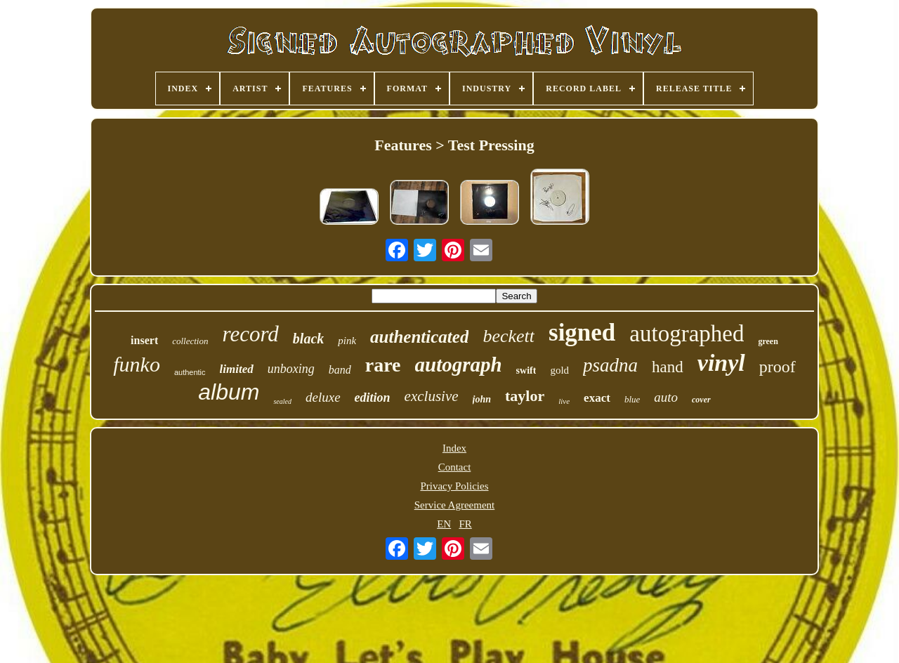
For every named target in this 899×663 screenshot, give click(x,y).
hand (667, 367)
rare (383, 365)
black (308, 338)
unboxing (291, 369)
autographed (686, 333)
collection (190, 341)
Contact (454, 467)
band (340, 370)
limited (237, 369)
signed (582, 332)
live (564, 401)
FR (465, 524)
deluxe (323, 397)
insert (144, 340)
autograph (458, 364)
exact (597, 398)
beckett (508, 336)
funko (136, 364)
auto (666, 397)
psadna (610, 365)
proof (777, 366)
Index (454, 448)
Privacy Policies (454, 486)
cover (701, 400)
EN (444, 524)
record (250, 334)
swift (526, 370)
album (228, 392)
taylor (524, 396)
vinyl (721, 363)
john (482, 399)
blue (632, 399)
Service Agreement (454, 505)
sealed (282, 401)
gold (559, 370)
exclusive (432, 396)
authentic (190, 372)
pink (347, 340)
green (767, 341)
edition (373, 397)
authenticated (419, 336)
